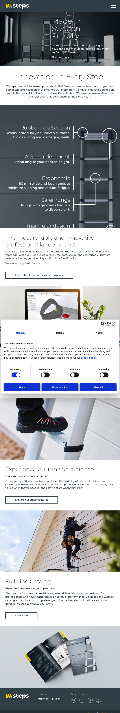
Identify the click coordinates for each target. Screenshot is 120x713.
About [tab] (99, 332)
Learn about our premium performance (39, 275)
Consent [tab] (21, 332)
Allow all (98, 387)
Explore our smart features (31, 499)
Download (21, 615)
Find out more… (61, 57)
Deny (22, 387)
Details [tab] (60, 332)
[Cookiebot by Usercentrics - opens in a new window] (103, 324)
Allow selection (60, 387)
